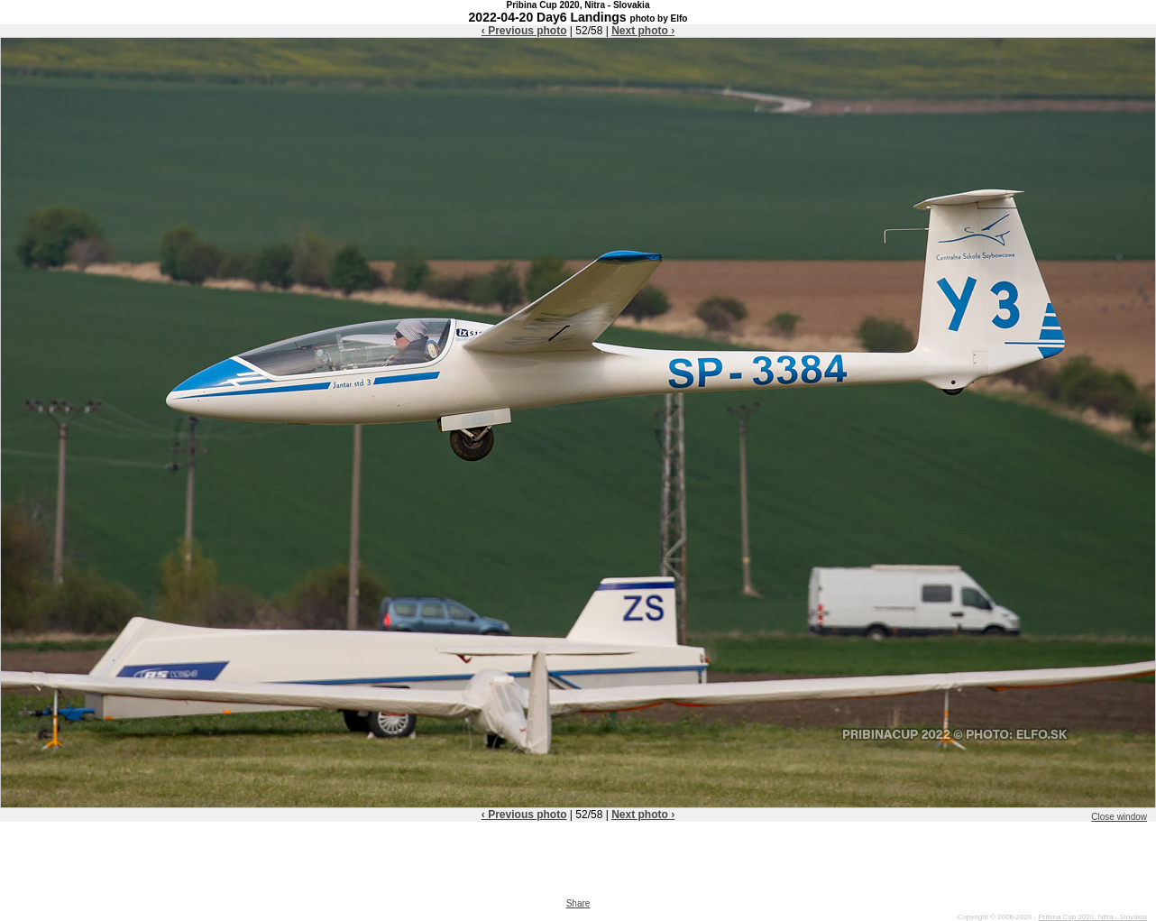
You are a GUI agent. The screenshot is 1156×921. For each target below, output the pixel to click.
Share (578, 903)
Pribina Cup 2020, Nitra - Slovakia (1092, 917)
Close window (1119, 817)
